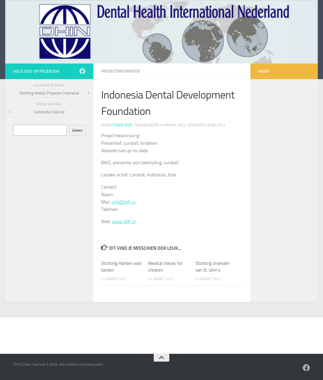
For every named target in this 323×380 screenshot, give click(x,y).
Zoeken (77, 130)
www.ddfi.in (124, 221)
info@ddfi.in (123, 202)
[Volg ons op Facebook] (82, 71)
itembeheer (121, 125)
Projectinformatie (120, 71)
